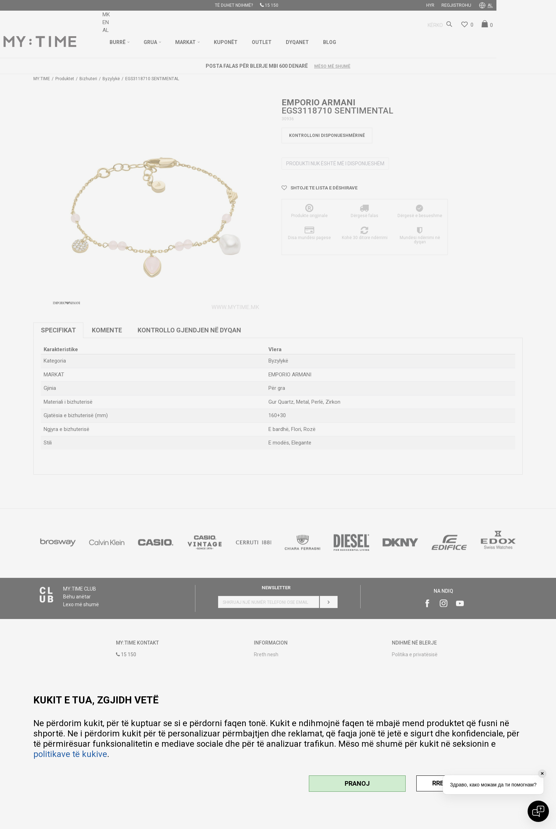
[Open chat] (538, 811)
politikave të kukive (70, 754)
